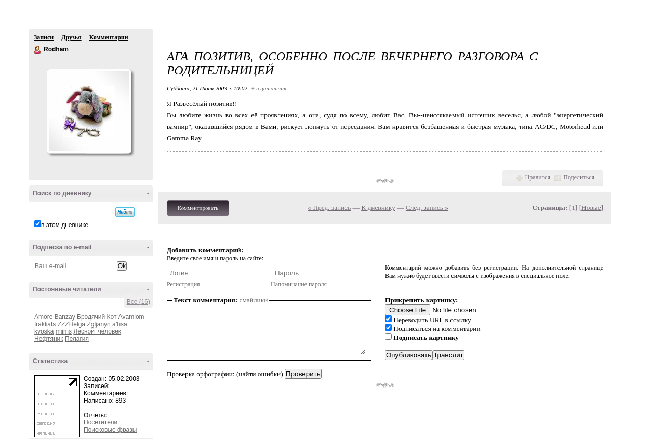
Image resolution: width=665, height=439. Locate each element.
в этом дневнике (64, 225)
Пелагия (77, 338)
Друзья (71, 37)
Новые (591, 207)
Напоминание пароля (299, 284)
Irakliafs (45, 324)
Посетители (100, 422)
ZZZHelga (71, 324)
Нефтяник (48, 338)
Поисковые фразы (110, 429)
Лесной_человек (97, 331)
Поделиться (578, 177)
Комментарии (108, 37)
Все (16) (138, 301)
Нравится (537, 177)
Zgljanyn (98, 324)
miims (64, 331)
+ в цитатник (268, 88)
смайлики (254, 300)
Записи (44, 37)
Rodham (38, 50)
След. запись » (427, 207)
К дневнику (378, 207)
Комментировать (198, 208)
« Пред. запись (329, 207)
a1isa (119, 324)
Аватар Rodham (89, 111)
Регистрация (183, 284)
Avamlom (131, 317)
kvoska (44, 331)
